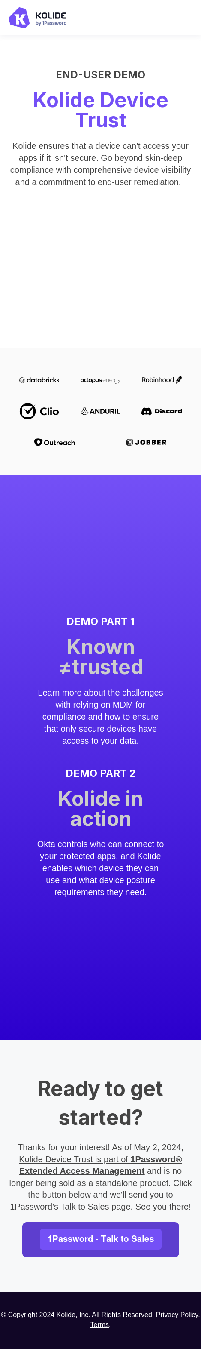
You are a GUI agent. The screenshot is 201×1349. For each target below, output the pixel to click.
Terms (99, 1324)
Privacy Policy (177, 1314)
